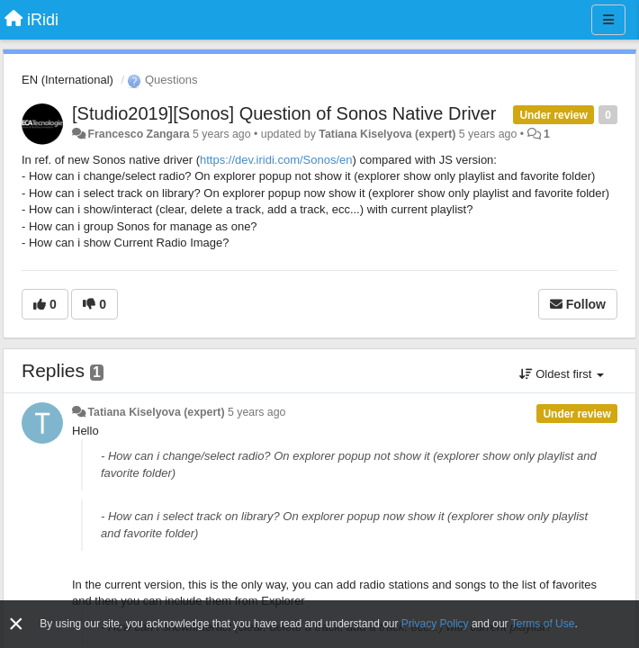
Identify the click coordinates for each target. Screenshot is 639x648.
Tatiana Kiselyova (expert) (387, 134)
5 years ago (257, 412)
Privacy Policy (435, 623)
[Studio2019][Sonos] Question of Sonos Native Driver (284, 113)
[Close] (16, 624)
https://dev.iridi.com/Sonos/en (276, 159)
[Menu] (608, 19)
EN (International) (67, 79)
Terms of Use (543, 623)
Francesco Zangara (138, 134)
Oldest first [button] (561, 374)
